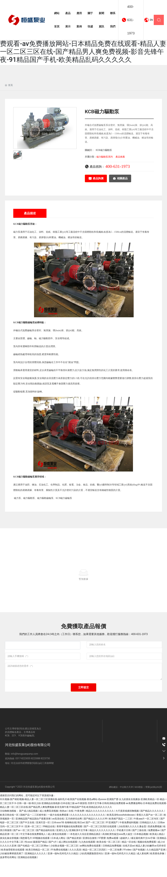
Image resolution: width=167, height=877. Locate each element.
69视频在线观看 (41, 855)
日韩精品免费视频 (112, 863)
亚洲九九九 (62, 848)
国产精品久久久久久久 (152, 828)
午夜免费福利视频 (129, 840)
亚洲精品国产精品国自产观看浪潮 (33, 836)
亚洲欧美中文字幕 (78, 848)
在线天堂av (128, 863)
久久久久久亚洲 (8, 863)
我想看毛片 (26, 855)
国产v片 (53, 859)
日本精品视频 (141, 851)
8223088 (35, 776)
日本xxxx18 (58, 840)
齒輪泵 (31, 322)
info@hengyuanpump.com (24, 771)
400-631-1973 (131, 20)
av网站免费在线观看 (90, 863)
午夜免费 (80, 828)
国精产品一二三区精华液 (33, 832)
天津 (130, 805)
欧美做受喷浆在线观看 (13, 867)
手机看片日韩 (124, 848)
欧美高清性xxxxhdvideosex (121, 832)
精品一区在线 (129, 859)
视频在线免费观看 (147, 859)
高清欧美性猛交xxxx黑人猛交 (117, 851)
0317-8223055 (22, 776)
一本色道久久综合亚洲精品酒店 (84, 851)
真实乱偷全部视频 (9, 855)
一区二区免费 (115, 867)
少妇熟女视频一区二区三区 (64, 863)
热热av (63, 828)
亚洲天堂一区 (43, 840)
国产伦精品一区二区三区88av (33, 863)
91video (127, 867)
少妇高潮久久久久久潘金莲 (132, 844)
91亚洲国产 (112, 840)
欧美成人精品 (157, 851)
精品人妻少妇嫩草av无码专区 (151, 863)
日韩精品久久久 (148, 840)
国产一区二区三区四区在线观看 (100, 844)
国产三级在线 (139, 848)
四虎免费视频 (155, 844)
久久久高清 (75, 867)
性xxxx (28, 859)
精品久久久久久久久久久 (102, 848)
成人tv (161, 859)
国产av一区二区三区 (24, 848)
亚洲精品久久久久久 (35, 871)
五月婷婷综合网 (74, 836)
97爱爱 (102, 855)
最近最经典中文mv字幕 (143, 855)
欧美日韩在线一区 (9, 832)
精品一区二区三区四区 (94, 867)
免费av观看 (113, 855)
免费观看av (154, 848)
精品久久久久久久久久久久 (100, 828)
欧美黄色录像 (157, 871)
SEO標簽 (138, 805)
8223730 (45, 776)
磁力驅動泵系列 (104, 156)
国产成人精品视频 (28, 828)
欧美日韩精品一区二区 (38, 867)
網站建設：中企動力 (118, 805)
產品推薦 (120, 156)
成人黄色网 (143, 871)
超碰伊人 (125, 855)
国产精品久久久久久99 (96, 836)
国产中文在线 (27, 840)
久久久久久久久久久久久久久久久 (88, 832)
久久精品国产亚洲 (156, 867)
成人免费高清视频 (49, 828)
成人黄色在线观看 (57, 851)
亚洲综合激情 (90, 855)
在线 (71, 828)
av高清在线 (58, 836)
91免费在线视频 (59, 867)
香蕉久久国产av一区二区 (149, 832)
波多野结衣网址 (8, 875)
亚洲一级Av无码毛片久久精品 (63, 871)
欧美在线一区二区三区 (109, 859)
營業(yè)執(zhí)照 (153, 805)
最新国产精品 (40, 859)
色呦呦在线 (70, 840)
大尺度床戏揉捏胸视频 (127, 828)
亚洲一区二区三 (33, 844)
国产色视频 (139, 867)
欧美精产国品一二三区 (121, 836)
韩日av (80, 840)
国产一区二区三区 (95, 840)
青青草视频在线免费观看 (70, 844)
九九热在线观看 (87, 859)
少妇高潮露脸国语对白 (92, 871)
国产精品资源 (74, 855)
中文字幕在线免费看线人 (33, 851)
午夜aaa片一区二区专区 (146, 836)
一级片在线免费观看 (58, 832)
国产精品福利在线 (45, 848)
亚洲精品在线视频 (27, 875)
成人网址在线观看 (68, 859)
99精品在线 (49, 844)
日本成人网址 (58, 855)
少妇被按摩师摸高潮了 (12, 871)
